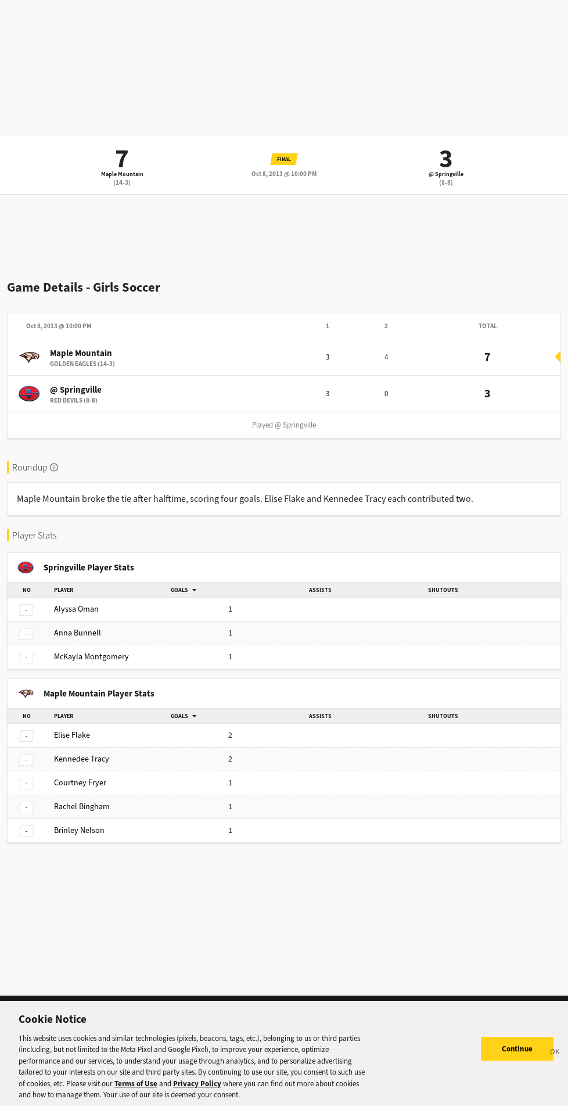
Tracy (81, 758)
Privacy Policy (197, 1090)
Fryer (80, 782)
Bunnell (77, 632)
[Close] (555, 1059)
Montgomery (91, 656)
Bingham (82, 806)
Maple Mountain (122, 174)
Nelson (79, 830)
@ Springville (446, 174)
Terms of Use (135, 1090)
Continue (517, 1055)
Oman (76, 609)
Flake (72, 735)
